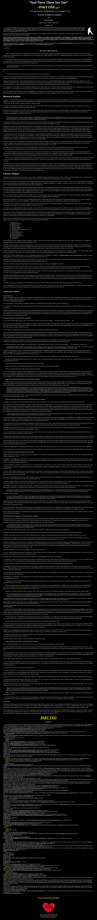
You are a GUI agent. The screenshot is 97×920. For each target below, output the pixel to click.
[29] (26, 315)
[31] (27, 327)
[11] (33, 157)
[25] (12, 295)
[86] (47, 690)
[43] (27, 396)
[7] (57, 143)
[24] (62, 287)
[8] (34, 147)
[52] (87, 491)
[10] (71, 155)
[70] (40, 596)
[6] (71, 135)
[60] (62, 539)
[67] (17, 578)
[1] (23, 92)
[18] (17, 238)
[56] (33, 527)
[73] (12, 606)
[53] (53, 498)
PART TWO (48, 717)
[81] (80, 658)
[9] (81, 151)
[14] (58, 196)
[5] (84, 134)
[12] (11, 168)
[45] (50, 414)
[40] (39, 368)
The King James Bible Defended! (48, 898)
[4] (46, 119)
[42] (70, 392)
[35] (76, 348)
